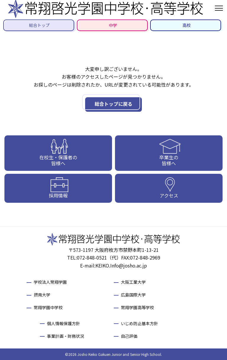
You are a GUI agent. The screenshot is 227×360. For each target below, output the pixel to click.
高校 (186, 25)
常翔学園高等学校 (137, 307)
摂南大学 (42, 295)
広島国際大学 (133, 295)
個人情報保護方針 (63, 323)
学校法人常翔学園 (50, 282)
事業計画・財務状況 (65, 336)
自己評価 (129, 336)
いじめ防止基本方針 (139, 323)
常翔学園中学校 (48, 307)
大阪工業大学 (133, 282)
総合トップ (39, 25)
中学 (113, 25)
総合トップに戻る (113, 103)
